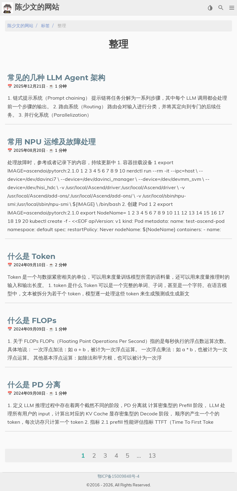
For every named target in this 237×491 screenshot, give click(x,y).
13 (152, 455)
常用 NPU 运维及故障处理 (51, 142)
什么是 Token (31, 256)
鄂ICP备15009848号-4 (118, 476)
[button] (231, 7)
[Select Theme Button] (210, 7)
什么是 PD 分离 (33, 385)
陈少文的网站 (20, 25)
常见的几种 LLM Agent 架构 (56, 78)
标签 (45, 25)
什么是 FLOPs (31, 321)
